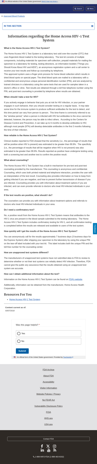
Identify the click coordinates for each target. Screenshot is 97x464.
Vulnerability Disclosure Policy (48, 406)
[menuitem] (48, 310)
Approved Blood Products (14, 16)
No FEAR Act (48, 400)
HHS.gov (48, 418)
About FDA (48, 376)
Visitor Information (48, 388)
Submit (22, 351)
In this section (12, 26)
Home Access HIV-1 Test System (24, 299)
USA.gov (48, 424)
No (22, 341)
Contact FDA (48, 439)
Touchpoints (67, 357)
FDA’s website (75, 279)
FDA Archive (48, 370)
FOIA (48, 412)
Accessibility (48, 382)
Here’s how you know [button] (50, 1)
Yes (23, 333)
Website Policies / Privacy (48, 394)
